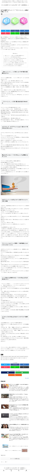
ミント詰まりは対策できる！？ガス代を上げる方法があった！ (14, 64)
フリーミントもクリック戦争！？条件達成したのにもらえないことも (15, 63)
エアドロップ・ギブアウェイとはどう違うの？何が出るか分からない (15, 58)
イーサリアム (3, 358)
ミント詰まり (3, 360)
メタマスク (8, 360)
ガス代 (12, 358)
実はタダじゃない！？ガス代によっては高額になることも (13, 60)
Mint (13, 357)
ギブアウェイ (16, 358)
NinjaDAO (22, 357)
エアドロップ (8, 358)
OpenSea (26, 357)
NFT (2, 355)
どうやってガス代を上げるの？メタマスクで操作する (13, 66)
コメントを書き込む (15, 459)
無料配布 (11, 360)
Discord (7, 357)
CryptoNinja (3, 357)
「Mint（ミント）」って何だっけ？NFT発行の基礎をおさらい (14, 55)
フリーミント (21, 358)
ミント (25, 358)
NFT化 (18, 357)
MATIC (10, 357)
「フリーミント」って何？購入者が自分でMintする (12, 57)
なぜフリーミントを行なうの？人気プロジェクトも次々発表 (14, 61)
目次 (14, 53)
